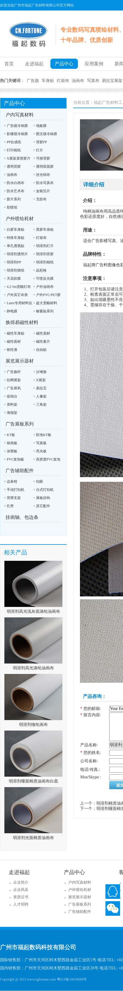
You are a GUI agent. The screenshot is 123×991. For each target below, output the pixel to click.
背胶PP (41, 142)
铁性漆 (12, 350)
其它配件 (43, 506)
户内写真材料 (20, 114)
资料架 (12, 404)
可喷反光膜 (45, 278)
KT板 (11, 435)
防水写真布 (45, 183)
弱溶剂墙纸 (15, 270)
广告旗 (33, 80)
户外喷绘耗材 (20, 218)
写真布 (93, 80)
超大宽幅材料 (46, 303)
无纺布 (41, 199)
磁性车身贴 (15, 333)
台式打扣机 (45, 490)
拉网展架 (14, 380)
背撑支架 (14, 498)
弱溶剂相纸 (45, 262)
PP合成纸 (14, 142)
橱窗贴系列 (45, 311)
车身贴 (48, 80)
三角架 (41, 404)
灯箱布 (63, 80)
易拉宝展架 (112, 80)
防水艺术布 (15, 191)
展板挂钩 (43, 498)
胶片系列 (14, 199)
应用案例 (94, 63)
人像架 (41, 396)
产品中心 (64, 63)
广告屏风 (14, 388)
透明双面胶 (45, 166)
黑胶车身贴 (45, 229)
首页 (9, 63)
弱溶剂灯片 (45, 246)
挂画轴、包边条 (22, 517)
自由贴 (41, 350)
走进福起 (34, 63)
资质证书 (20, 897)
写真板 (41, 443)
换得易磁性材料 (22, 322)
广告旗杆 (14, 372)
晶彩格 (41, 270)
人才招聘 (20, 904)
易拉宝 (41, 388)
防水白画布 (15, 183)
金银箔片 (43, 191)
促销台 (12, 396)
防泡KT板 (43, 435)
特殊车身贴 (15, 238)
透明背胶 (14, 166)
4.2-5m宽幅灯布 (19, 287)
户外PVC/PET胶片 (47, 296)
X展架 (41, 380)
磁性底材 (43, 333)
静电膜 (12, 311)
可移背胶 (43, 158)
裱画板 (12, 443)
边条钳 (12, 481)
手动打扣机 (15, 490)
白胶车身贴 (15, 229)
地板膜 (41, 126)
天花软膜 (14, 278)
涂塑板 (12, 451)
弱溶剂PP (14, 262)
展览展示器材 (20, 360)
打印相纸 (14, 150)
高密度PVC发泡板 (46, 460)
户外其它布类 (17, 295)
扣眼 (39, 481)
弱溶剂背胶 (45, 254)
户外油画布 (45, 287)
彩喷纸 (12, 207)
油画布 (78, 80)
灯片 (39, 150)
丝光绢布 (43, 175)
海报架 (12, 413)
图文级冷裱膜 (46, 134)
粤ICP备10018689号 (72, 979)
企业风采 (20, 889)
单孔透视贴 (15, 246)
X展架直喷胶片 (18, 158)
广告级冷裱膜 (17, 126)
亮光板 (41, 451)
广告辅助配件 (20, 470)
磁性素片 (43, 341)
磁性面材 (14, 341)
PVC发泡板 (15, 459)
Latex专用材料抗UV (18, 304)
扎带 (10, 506)
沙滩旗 (41, 372)
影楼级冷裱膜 (17, 134)
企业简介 (20, 882)
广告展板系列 (20, 423)
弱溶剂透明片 (17, 254)
